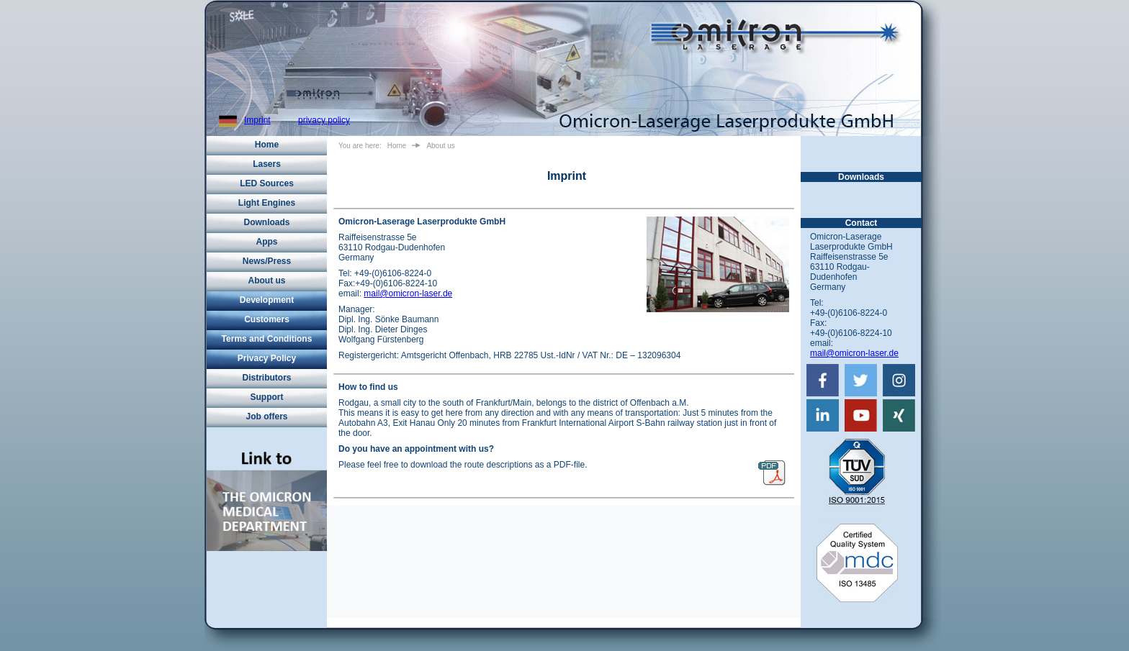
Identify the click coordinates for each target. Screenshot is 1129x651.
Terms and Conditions (267, 339)
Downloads (266, 222)
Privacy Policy (267, 358)
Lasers (267, 164)
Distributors (266, 378)
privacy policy (324, 120)
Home (267, 145)
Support (267, 397)
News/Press (267, 261)
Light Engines (266, 203)
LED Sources (267, 183)
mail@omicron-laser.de (408, 293)
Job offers (266, 416)
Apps (267, 242)
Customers (266, 319)
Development (267, 300)
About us (267, 281)
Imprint (257, 120)
